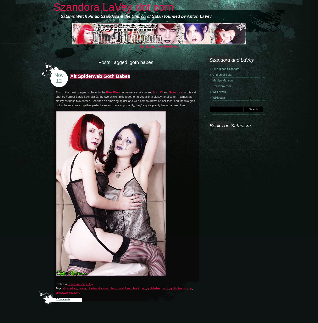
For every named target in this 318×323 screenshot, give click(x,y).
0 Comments (63, 299)
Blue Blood (113, 92)
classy (105, 288)
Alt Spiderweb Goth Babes (100, 76)
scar (189, 288)
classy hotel (116, 288)
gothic (165, 288)
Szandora (175, 92)
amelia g (72, 288)
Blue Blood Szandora (226, 69)
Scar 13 (158, 92)
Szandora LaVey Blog (80, 284)
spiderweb (62, 292)
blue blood (94, 288)
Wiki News (219, 92)
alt (64, 288)
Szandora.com (222, 86)
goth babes (154, 288)
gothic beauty (178, 288)
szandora (74, 292)
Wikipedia (219, 97)
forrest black (132, 288)
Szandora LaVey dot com (114, 7)
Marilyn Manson (223, 80)
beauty (82, 288)
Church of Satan (223, 74)
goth (143, 288)
